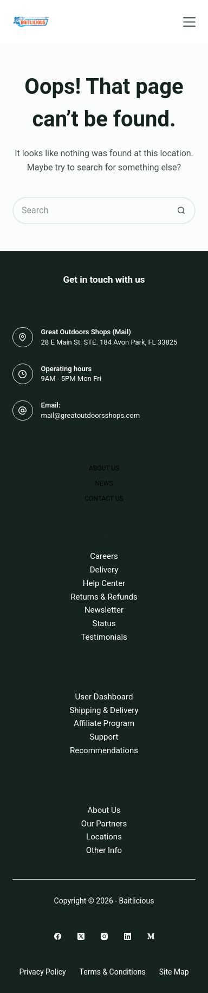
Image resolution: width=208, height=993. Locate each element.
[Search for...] (90, 210)
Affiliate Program (104, 723)
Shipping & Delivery (103, 710)
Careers (104, 556)
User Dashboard (104, 697)
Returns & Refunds (103, 597)
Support (104, 737)
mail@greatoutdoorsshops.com (90, 415)
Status (104, 623)
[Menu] (189, 22)
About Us (104, 468)
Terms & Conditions (113, 971)
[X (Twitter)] (80, 936)
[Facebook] (57, 936)
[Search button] (182, 210)
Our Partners (104, 824)
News (104, 483)
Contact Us (103, 498)
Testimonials (104, 637)
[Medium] (150, 936)
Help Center (104, 583)
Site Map (174, 971)
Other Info (104, 850)
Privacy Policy (42, 971)
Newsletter (103, 610)
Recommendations (104, 750)
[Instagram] (104, 936)
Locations (104, 837)
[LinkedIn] (127, 936)
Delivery (104, 570)
